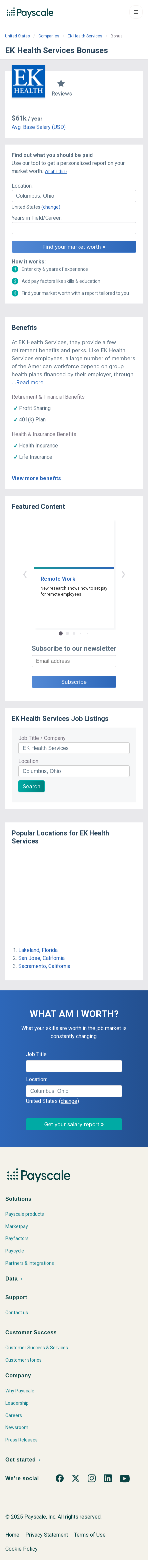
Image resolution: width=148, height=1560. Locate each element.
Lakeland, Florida (38, 950)
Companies (48, 36)
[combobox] (74, 196)
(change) (50, 207)
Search (31, 786)
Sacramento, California (44, 966)
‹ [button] (24, 573)
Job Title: (37, 1054)
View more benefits (36, 478)
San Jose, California (41, 958)
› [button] (123, 573)
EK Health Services (85, 36)
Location (28, 761)
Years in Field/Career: (37, 218)
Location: (22, 186)
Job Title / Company (42, 738)
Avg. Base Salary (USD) (39, 127)
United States (17, 36)
